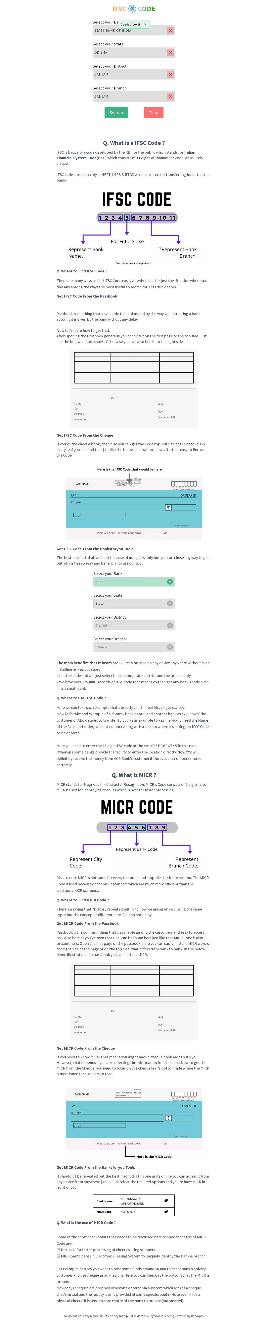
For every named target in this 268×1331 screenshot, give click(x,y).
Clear (154, 113)
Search (116, 113)
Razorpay (197, 1316)
